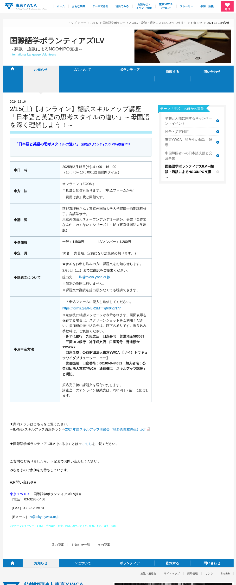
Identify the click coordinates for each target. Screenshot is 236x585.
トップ (72, 22)
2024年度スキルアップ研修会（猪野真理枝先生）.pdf (105, 411)
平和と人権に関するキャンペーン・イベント (188, 102)
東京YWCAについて (165, 6)
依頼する (172, 70)
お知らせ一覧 (80, 526)
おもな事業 (78, 6)
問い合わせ (212, 70)
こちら (87, 425)
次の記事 (104, 526)
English (225, 546)
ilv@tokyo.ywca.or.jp (94, 258)
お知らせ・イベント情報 (144, 6)
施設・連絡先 (148, 546)
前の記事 (57, 526)
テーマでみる (100, 6)
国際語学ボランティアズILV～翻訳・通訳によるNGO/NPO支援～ (144, 22)
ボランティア (130, 70)
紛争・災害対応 (177, 113)
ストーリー (186, 6)
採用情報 (192, 546)
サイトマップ (172, 546)
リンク (209, 546)
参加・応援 (207, 6)
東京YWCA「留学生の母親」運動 (188, 123)
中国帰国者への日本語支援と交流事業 (188, 137)
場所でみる (122, 6)
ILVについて (82, 70)
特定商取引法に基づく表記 (47, 578)
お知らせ (196, 22)
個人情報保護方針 (13, 578)
